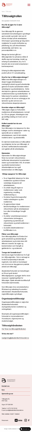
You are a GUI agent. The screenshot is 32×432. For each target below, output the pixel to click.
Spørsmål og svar (7, 393)
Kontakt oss (6, 386)
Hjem (3, 11)
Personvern (5, 420)
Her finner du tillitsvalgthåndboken (14, 329)
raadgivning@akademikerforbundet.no (15, 338)
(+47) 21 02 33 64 (12, 408)
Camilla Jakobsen (12, 428)
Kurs (3, 390)
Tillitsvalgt (8, 11)
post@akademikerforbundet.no (14, 410)
